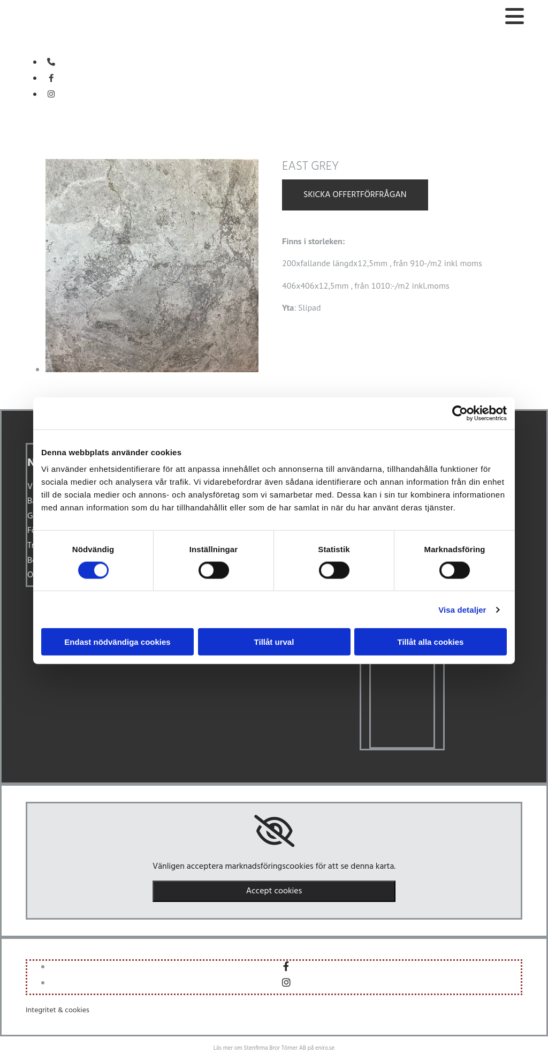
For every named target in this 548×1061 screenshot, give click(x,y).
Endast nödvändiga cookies (117, 641)
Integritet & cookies (57, 1010)
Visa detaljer (462, 609)
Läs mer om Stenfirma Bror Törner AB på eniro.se (274, 1048)
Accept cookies (274, 891)
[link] (274, 831)
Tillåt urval (274, 641)
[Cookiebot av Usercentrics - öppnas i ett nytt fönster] (460, 413)
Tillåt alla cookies (431, 641)
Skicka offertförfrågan (355, 195)
